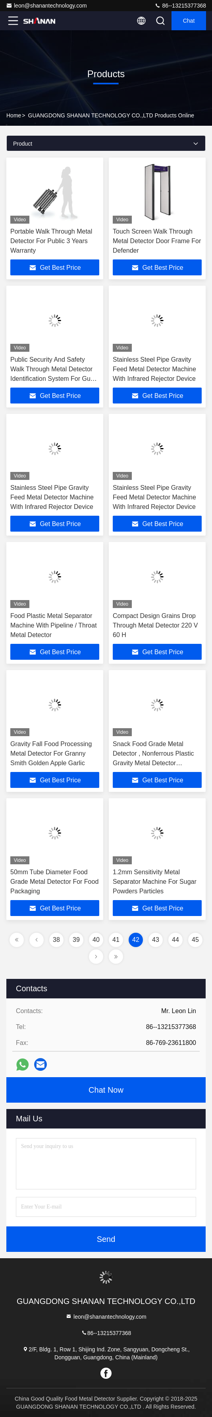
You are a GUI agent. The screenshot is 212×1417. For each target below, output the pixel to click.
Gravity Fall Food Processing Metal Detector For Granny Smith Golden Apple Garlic (51, 753)
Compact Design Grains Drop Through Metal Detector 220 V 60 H (155, 625)
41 (115, 939)
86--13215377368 (180, 5)
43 (155, 939)
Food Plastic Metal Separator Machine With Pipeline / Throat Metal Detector (53, 625)
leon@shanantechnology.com (46, 5)
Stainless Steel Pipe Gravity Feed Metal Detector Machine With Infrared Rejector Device (154, 369)
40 (96, 939)
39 (76, 939)
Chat (189, 21)
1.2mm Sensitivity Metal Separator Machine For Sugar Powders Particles (155, 882)
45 (195, 939)
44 (175, 939)
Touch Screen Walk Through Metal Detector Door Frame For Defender (157, 241)
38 (56, 939)
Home (13, 115)
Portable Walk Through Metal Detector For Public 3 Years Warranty (51, 241)
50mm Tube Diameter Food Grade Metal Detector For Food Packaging (54, 882)
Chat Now (106, 1090)
